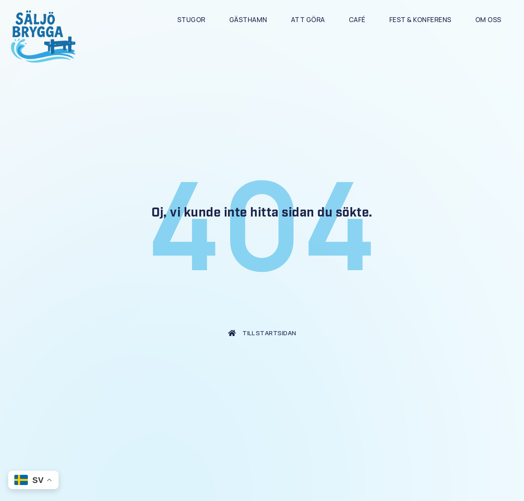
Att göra (308, 19)
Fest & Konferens (420, 19)
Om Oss (488, 19)
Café (357, 19)
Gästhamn (248, 19)
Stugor (191, 19)
